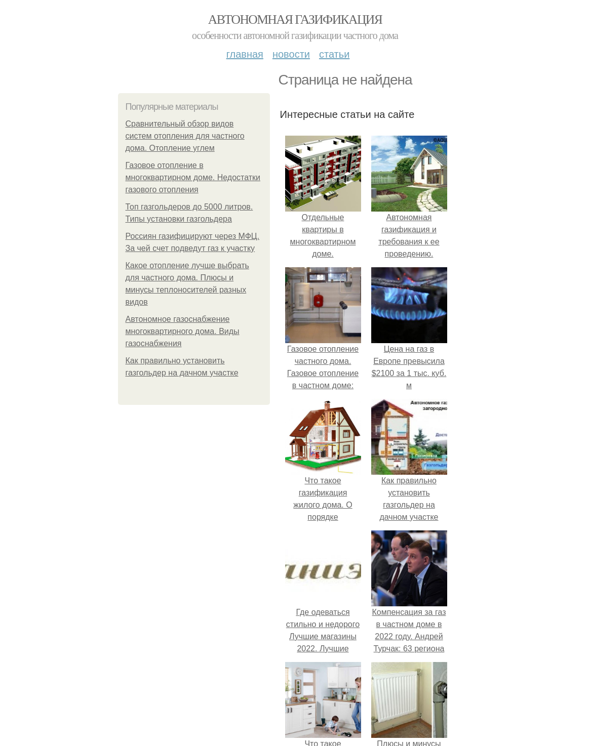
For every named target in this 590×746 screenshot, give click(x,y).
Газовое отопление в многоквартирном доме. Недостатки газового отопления (193, 177)
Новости (291, 54)
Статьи (334, 54)
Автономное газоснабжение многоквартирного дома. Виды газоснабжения (183, 331)
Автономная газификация (295, 19)
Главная (244, 54)
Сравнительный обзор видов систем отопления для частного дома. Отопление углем (185, 135)
